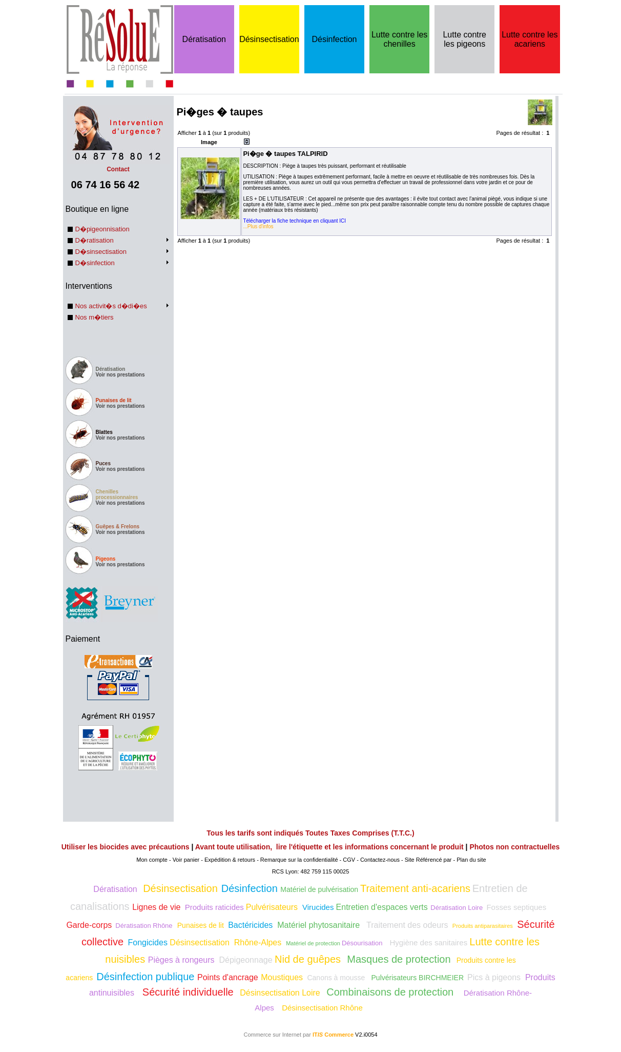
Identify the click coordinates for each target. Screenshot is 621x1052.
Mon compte (152, 860)
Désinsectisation (269, 39)
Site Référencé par (428, 860)
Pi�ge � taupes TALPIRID (285, 153)
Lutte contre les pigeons (464, 39)
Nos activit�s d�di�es (111, 306)
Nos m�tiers (94, 317)
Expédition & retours (229, 860)
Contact (118, 165)
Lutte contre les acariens (529, 39)
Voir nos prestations (120, 375)
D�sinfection (95, 263)
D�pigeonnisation (102, 229)
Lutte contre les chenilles (399, 39)
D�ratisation (94, 240)
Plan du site (471, 860)
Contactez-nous (380, 860)
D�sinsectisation (101, 251)
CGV (349, 860)
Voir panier (186, 860)
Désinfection (334, 39)
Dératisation (204, 39)
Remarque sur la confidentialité (299, 860)
